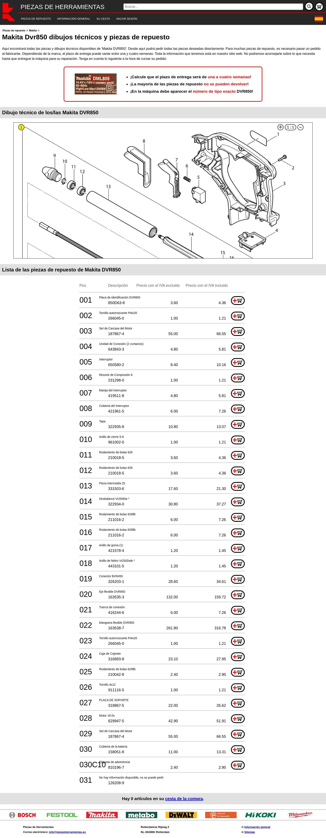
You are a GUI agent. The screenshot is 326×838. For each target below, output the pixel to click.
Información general (257, 827)
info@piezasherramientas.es (67, 832)
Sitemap (249, 832)
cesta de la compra (184, 798)
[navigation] (157, 19)
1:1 (290, 127)
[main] (163, 416)
